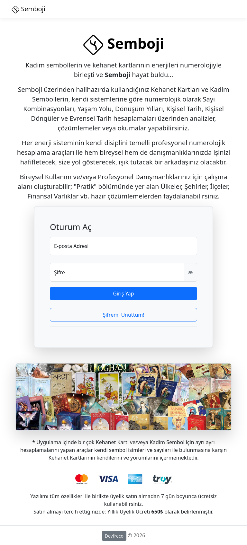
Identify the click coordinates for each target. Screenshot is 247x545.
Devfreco (114, 536)
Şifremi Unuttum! (123, 314)
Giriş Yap (123, 293)
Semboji (28, 8)
